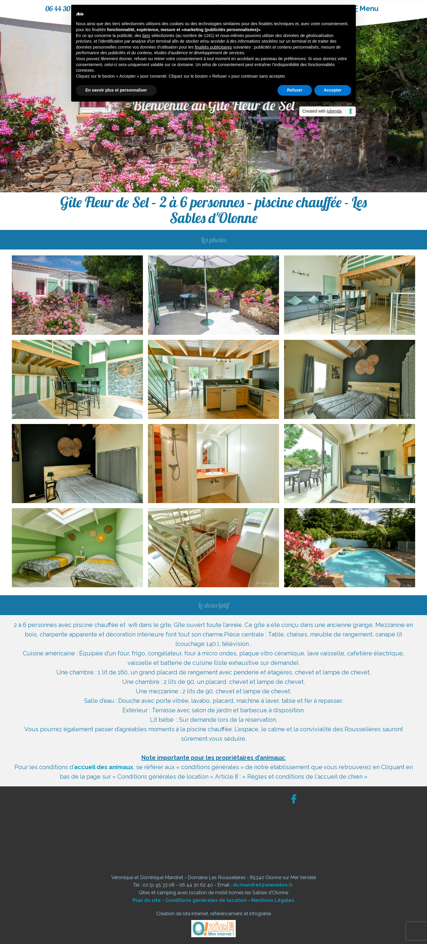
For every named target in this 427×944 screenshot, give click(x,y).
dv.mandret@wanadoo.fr (263, 885)
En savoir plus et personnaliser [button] (116, 90)
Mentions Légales (272, 900)
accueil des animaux (103, 767)
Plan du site (147, 900)
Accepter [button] (333, 90)
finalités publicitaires (213, 47)
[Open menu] (364, 8)
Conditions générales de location (206, 900)
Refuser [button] (294, 90)
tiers (146, 35)
